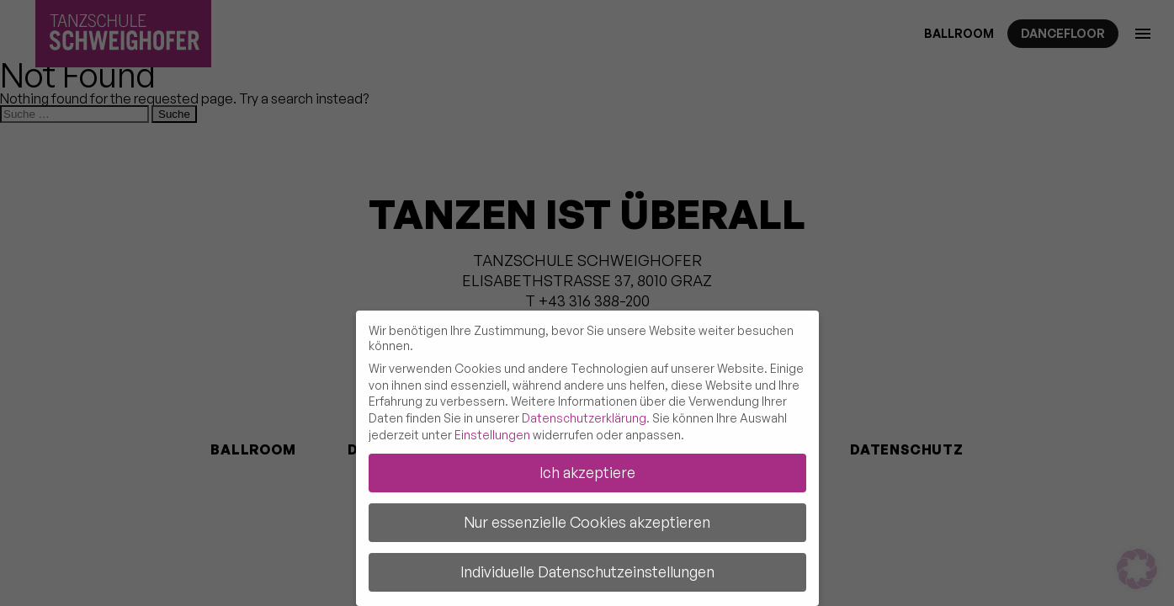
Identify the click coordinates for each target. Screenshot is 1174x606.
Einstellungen (492, 435)
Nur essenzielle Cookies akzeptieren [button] (587, 522)
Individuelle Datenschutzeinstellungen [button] (587, 571)
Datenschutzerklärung (584, 418)
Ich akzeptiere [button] (587, 472)
